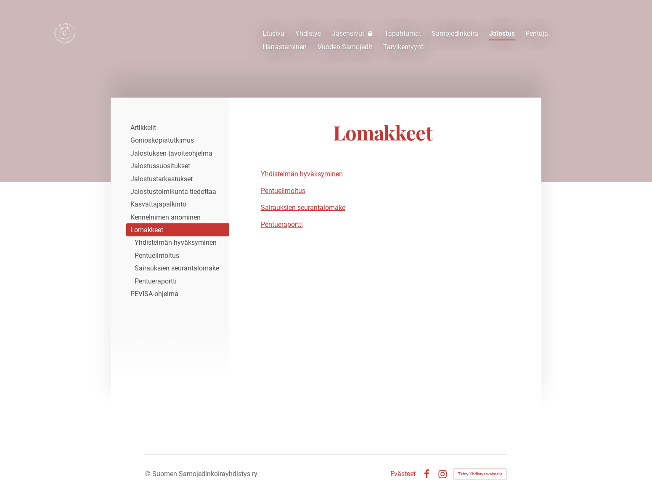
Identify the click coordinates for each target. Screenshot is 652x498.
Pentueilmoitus (283, 191)
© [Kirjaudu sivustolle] (148, 474)
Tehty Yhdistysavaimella (480, 474)
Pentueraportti (282, 224)
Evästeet (403, 474)
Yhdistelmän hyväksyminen (302, 174)
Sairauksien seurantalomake (303, 208)
